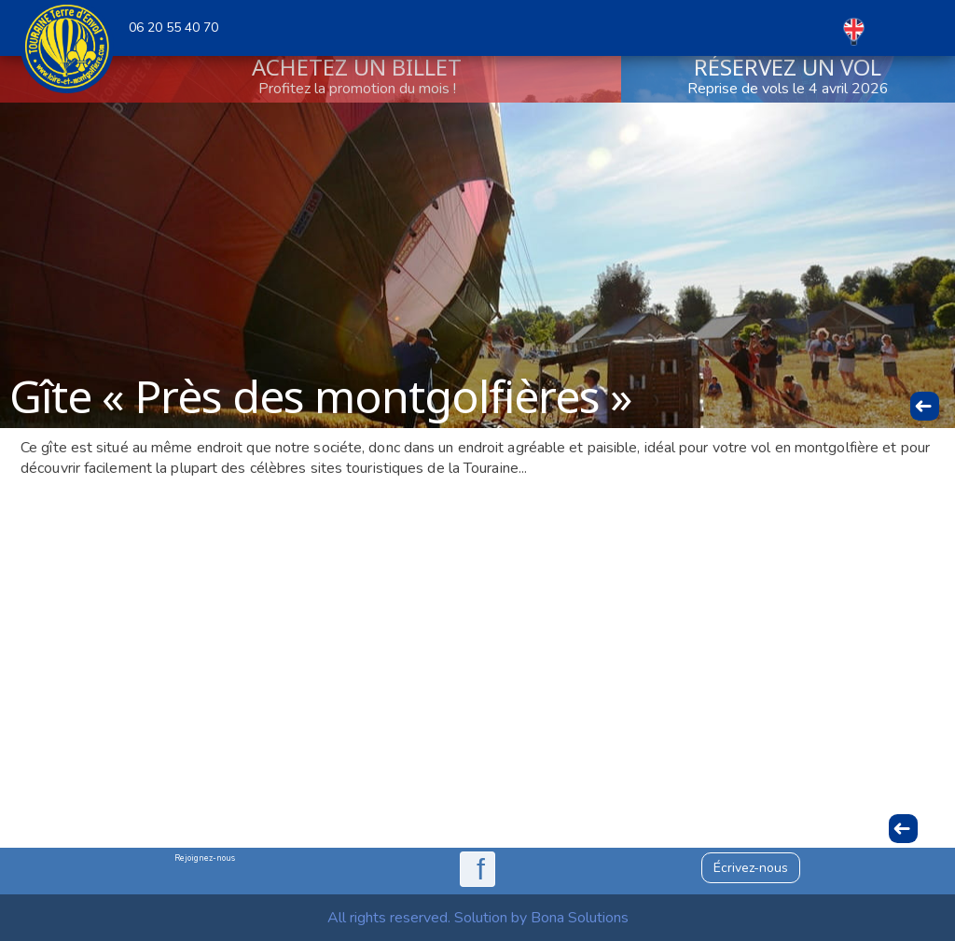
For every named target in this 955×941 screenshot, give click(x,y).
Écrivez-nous (750, 868)
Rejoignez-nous (204, 858)
